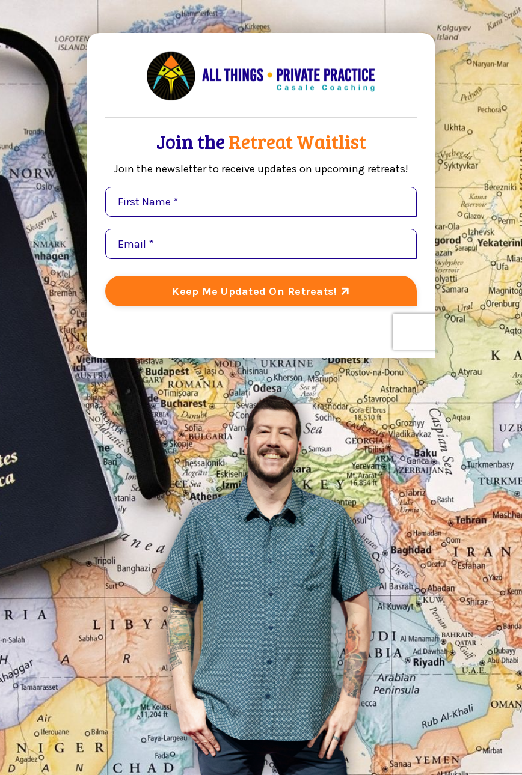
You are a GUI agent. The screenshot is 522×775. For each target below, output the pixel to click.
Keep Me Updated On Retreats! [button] (256, 291)
